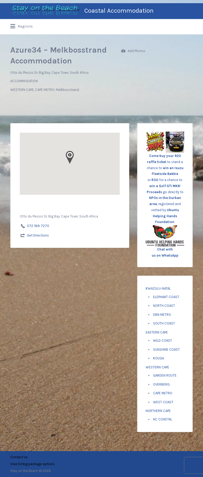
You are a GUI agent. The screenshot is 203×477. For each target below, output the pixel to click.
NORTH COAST (164, 306)
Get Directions (38, 235)
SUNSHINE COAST (166, 349)
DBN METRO (162, 315)
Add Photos (133, 51)
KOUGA (158, 358)
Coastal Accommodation (119, 10)
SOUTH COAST (164, 323)
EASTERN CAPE (157, 332)
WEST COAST (163, 402)
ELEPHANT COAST (166, 297)
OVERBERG (161, 384)
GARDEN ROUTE (165, 375)
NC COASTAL (162, 419)
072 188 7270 (38, 226)
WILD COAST (162, 340)
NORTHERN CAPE (158, 411)
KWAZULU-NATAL (158, 288)
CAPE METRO (162, 393)
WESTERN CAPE (157, 367)
